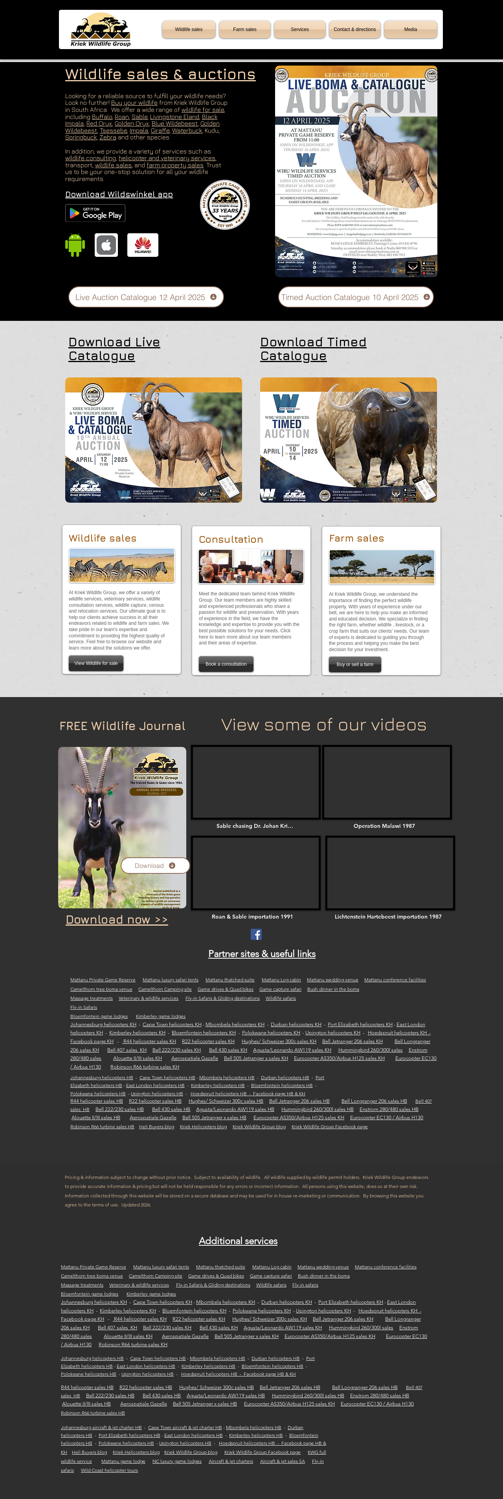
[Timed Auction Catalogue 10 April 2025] (356, 296)
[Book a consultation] (226, 664)
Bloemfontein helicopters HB (282, 1085)
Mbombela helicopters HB (227, 1077)
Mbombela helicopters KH (235, 1024)
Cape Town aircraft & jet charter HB (185, 1427)
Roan (122, 116)
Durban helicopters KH (296, 1024)
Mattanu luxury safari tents (170, 980)
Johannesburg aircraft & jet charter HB (101, 1427)
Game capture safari (280, 989)
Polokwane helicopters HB (98, 1093)
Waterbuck (187, 130)
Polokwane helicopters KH (271, 1033)
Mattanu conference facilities (395, 980)
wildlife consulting (90, 157)
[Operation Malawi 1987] (387, 826)
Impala (139, 130)
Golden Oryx (132, 123)
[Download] (155, 865)
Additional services (238, 1240)
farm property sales (175, 164)
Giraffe (160, 130)
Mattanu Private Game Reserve (103, 980)
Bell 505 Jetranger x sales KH (256, 1058)
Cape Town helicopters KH (172, 1024)
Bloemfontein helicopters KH (204, 1033)
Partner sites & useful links (262, 953)
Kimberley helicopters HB (218, 1085)
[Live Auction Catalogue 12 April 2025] (146, 296)
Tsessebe (113, 130)
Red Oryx (99, 123)
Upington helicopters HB (157, 1093)
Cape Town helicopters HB (167, 1077)
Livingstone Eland (174, 116)
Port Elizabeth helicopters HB (129, 1435)
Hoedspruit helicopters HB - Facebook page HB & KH (248, 1093)
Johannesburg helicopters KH (103, 1024)
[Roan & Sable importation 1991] (254, 916)
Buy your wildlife (134, 102)
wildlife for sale (203, 109)
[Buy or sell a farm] (355, 664)
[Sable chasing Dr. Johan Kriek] (256, 826)
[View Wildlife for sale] (96, 663)
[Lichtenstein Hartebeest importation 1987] (390, 916)
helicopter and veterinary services (167, 157)
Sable (139, 116)
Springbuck (81, 137)
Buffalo (102, 116)
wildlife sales (113, 164)
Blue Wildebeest (175, 123)
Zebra (107, 137)
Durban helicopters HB (285, 1077)
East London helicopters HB (155, 1085)
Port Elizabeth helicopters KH (360, 1024)
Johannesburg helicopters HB (101, 1077)
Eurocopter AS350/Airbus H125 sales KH (339, 1058)
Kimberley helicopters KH (137, 1033)
